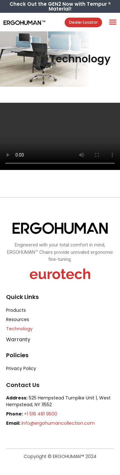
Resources (17, 319)
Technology (19, 329)
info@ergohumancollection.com (58, 423)
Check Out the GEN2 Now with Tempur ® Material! (60, 6)
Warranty (18, 339)
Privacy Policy (21, 368)
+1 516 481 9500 (40, 414)
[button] (113, 22)
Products (16, 310)
